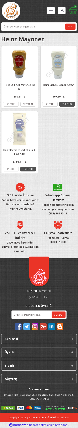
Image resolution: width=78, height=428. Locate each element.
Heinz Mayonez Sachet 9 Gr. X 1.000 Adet (19, 152)
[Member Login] (62, 10)
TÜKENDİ (67, 104)
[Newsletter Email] (39, 314)
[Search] (39, 26)
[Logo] (11, 11)
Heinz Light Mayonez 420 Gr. (58, 85)
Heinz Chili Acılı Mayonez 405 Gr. (19, 87)
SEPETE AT (28, 104)
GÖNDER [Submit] (58, 315)
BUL (70, 26)
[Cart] (73, 10)
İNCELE (11, 104)
